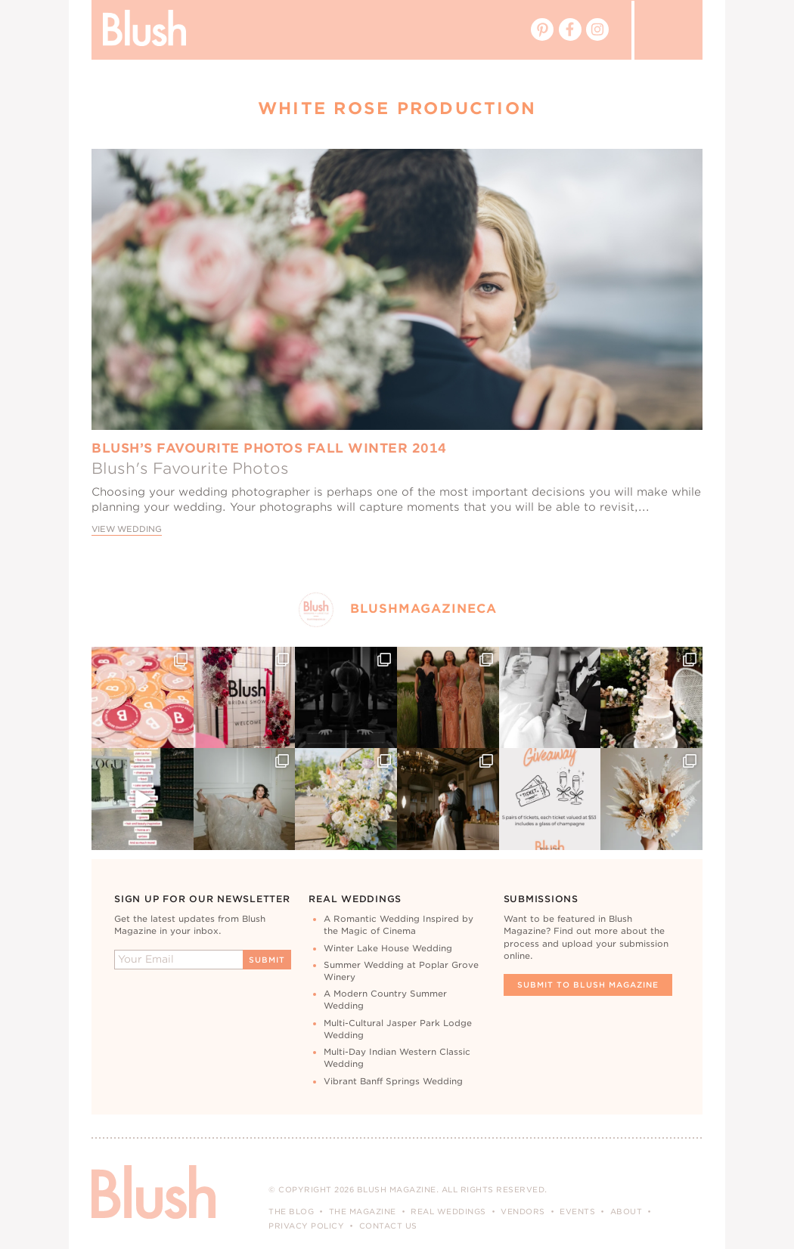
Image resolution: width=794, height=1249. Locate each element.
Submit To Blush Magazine (588, 984)
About (626, 1211)
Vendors (523, 1211)
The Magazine (362, 1211)
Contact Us (388, 1225)
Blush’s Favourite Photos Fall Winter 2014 (269, 448)
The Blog (291, 1211)
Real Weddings (448, 1211)
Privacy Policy (306, 1225)
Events (577, 1211)
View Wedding (126, 529)
